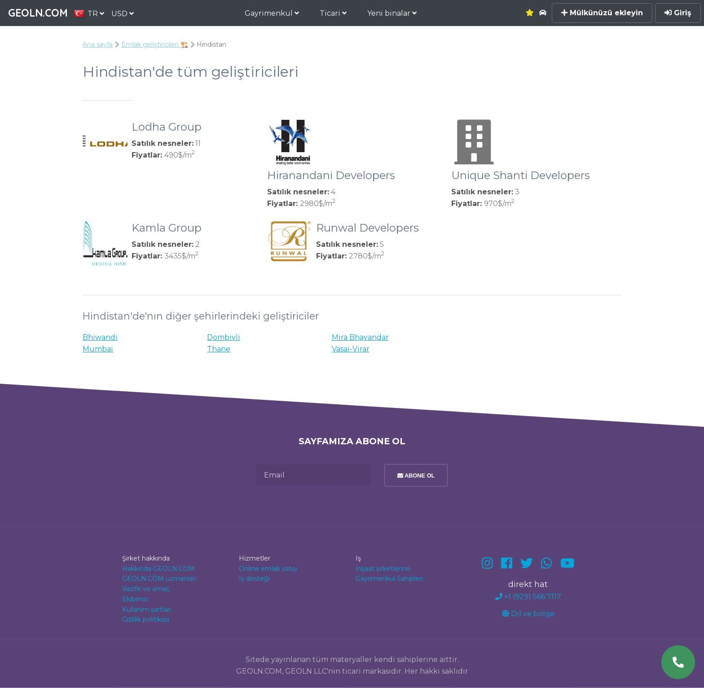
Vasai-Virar (351, 349)
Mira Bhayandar (360, 337)
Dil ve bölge (528, 613)
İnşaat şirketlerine (383, 569)
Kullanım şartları (146, 609)
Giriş (677, 13)
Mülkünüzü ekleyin (602, 13)
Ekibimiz (135, 599)
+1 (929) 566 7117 (528, 596)
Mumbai (98, 349)
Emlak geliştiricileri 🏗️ (154, 44)
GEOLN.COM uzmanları (159, 578)
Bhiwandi (100, 337)
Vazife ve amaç (146, 589)
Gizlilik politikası (145, 619)
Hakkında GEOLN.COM (158, 569)
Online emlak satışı (268, 569)
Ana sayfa (98, 44)
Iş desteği (254, 578)
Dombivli (223, 337)
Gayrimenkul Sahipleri (389, 578)
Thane (218, 349)
